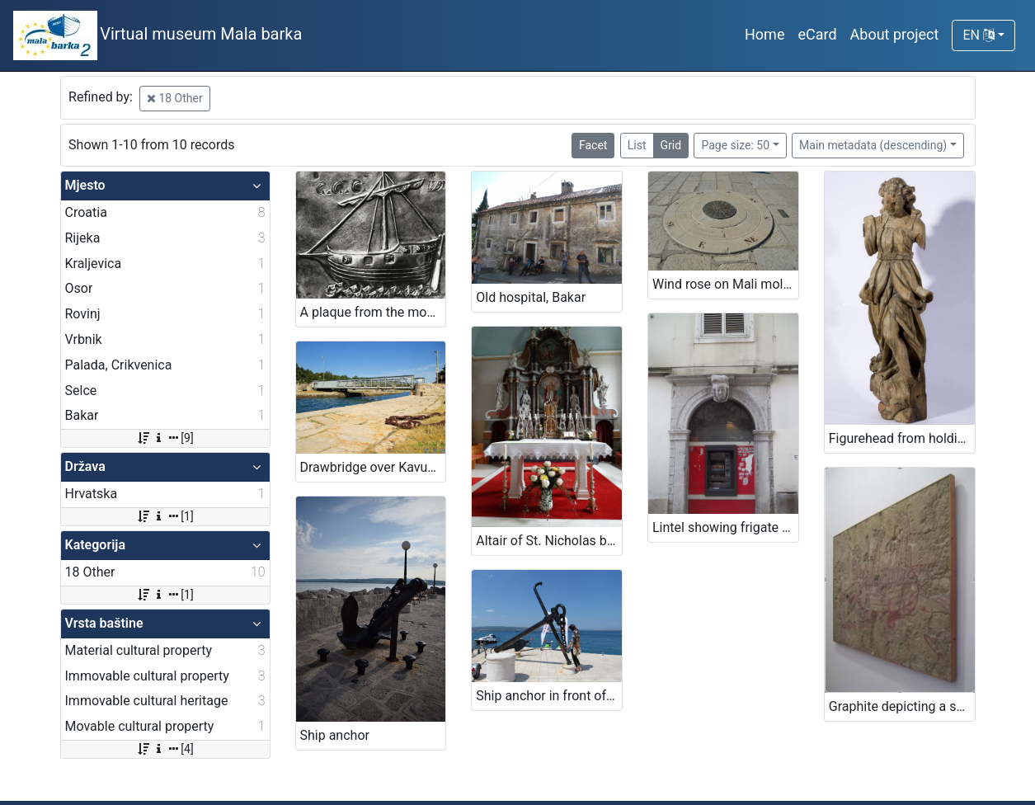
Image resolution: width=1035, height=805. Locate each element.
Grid (671, 145)
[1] (164, 516)
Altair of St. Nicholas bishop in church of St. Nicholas (549, 540)
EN (978, 35)
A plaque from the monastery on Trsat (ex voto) (373, 312)
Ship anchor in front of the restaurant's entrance (549, 696)
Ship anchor (334, 735)
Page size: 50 (735, 145)
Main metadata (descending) (873, 145)
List (637, 145)
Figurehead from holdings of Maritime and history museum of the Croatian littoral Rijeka (902, 438)
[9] (164, 438)
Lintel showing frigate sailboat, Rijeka (725, 527)
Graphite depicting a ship (901, 706)
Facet (593, 145)
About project (894, 34)
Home (764, 34)
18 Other (175, 98)
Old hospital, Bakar (531, 297)
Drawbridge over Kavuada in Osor (373, 467)
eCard (816, 34)
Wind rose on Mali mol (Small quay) (725, 284)
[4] (164, 749)
